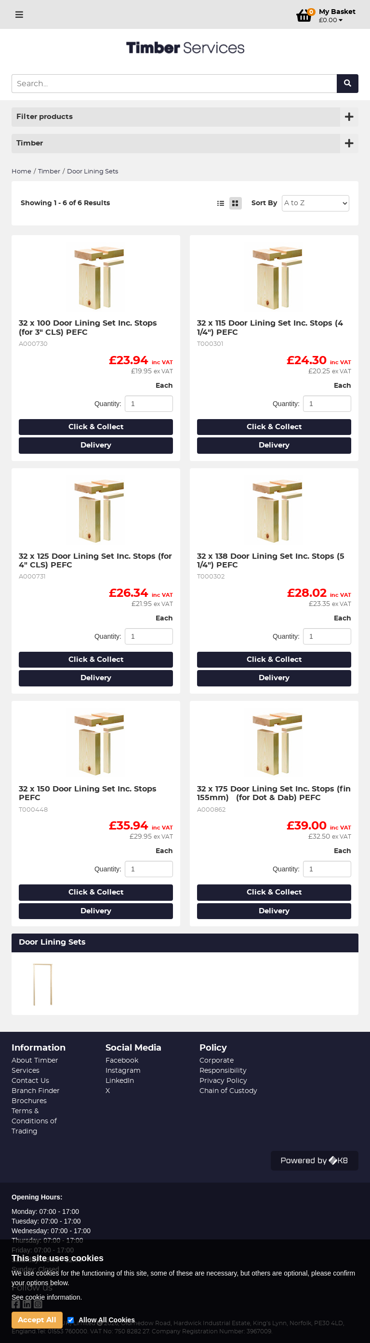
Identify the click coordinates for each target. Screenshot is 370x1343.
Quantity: (107, 404)
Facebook (122, 1060)
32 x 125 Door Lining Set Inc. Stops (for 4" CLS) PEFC (96, 561)
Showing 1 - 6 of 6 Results (65, 203)
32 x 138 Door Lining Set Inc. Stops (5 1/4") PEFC (272, 561)
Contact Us (30, 1081)
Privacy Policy (223, 1081)
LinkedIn (120, 1081)
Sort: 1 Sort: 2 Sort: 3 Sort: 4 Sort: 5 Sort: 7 (315, 203)
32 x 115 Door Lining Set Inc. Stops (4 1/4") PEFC (271, 327)
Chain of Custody (228, 1091)
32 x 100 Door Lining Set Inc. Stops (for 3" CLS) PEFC (89, 327)
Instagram (123, 1070)
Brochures (29, 1101)
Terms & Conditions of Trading (34, 1121)
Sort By (264, 203)
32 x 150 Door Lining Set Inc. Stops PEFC (89, 793)
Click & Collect (96, 427)
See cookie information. (47, 1297)
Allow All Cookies (107, 1320)
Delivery (95, 445)
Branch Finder (36, 1091)
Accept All (37, 1320)
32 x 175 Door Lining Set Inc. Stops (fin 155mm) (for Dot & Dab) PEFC (274, 793)
